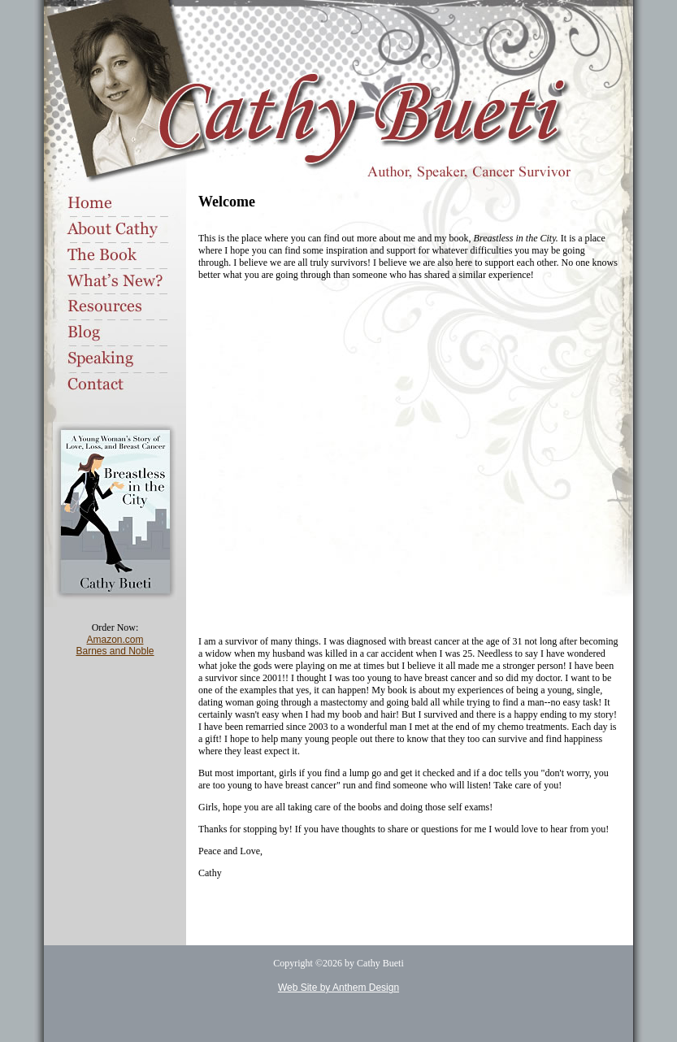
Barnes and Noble (115, 651)
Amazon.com (114, 639)
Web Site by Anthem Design (338, 987)
